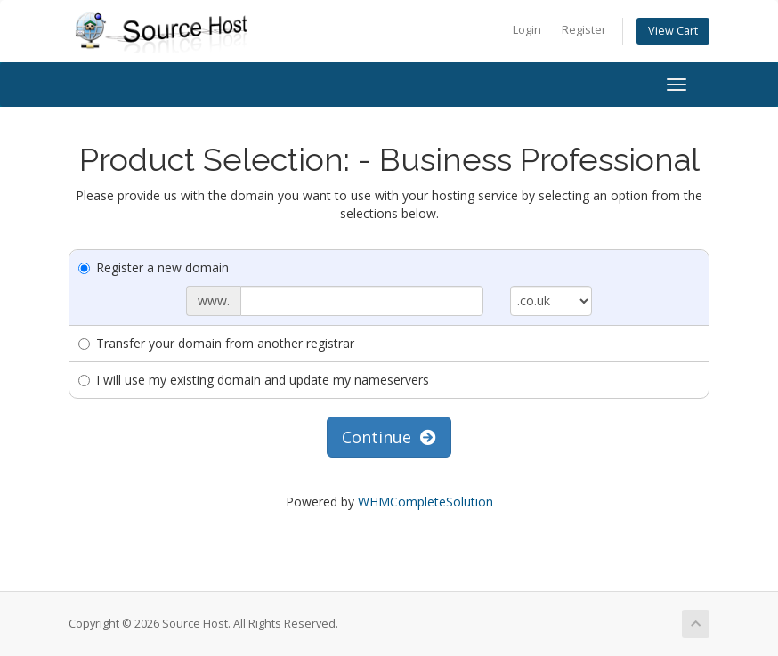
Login (527, 29)
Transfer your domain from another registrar (216, 343)
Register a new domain (153, 267)
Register (584, 29)
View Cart (673, 30)
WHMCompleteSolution (425, 501)
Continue (389, 437)
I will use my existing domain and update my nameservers (253, 379)
